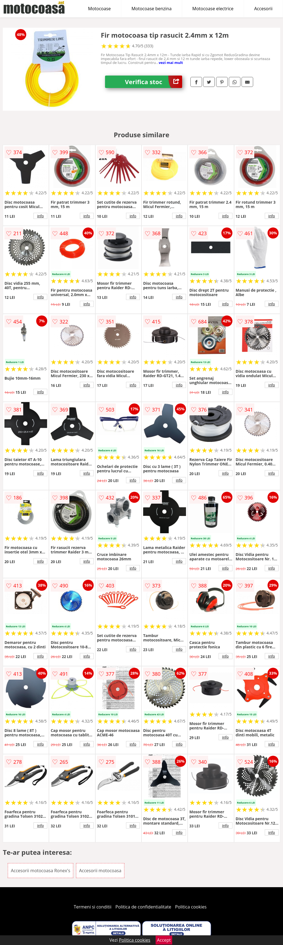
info (40, 215)
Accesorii (263, 9)
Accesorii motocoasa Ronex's (40, 871)
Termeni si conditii (93, 907)
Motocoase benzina (152, 9)
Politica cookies (191, 907)
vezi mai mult (171, 62)
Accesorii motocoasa (100, 871)
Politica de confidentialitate (143, 907)
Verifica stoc (153, 82)
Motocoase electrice (213, 9)
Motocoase (99, 9)
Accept (164, 940)
